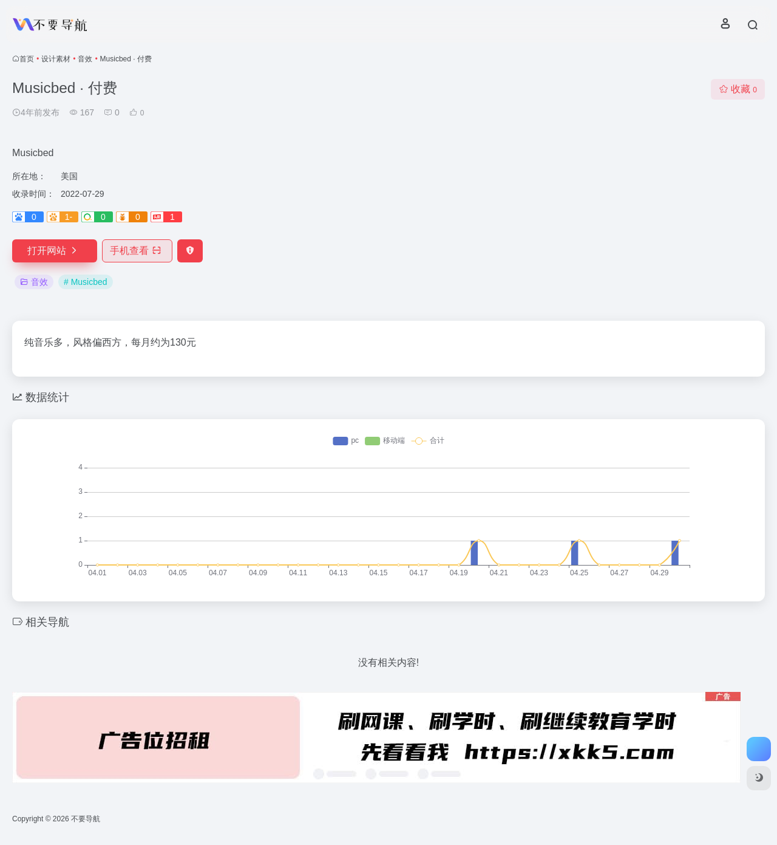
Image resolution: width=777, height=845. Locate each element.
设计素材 (55, 59)
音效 (85, 59)
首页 (26, 59)
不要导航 (85, 819)
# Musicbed (85, 282)
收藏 (738, 89)
